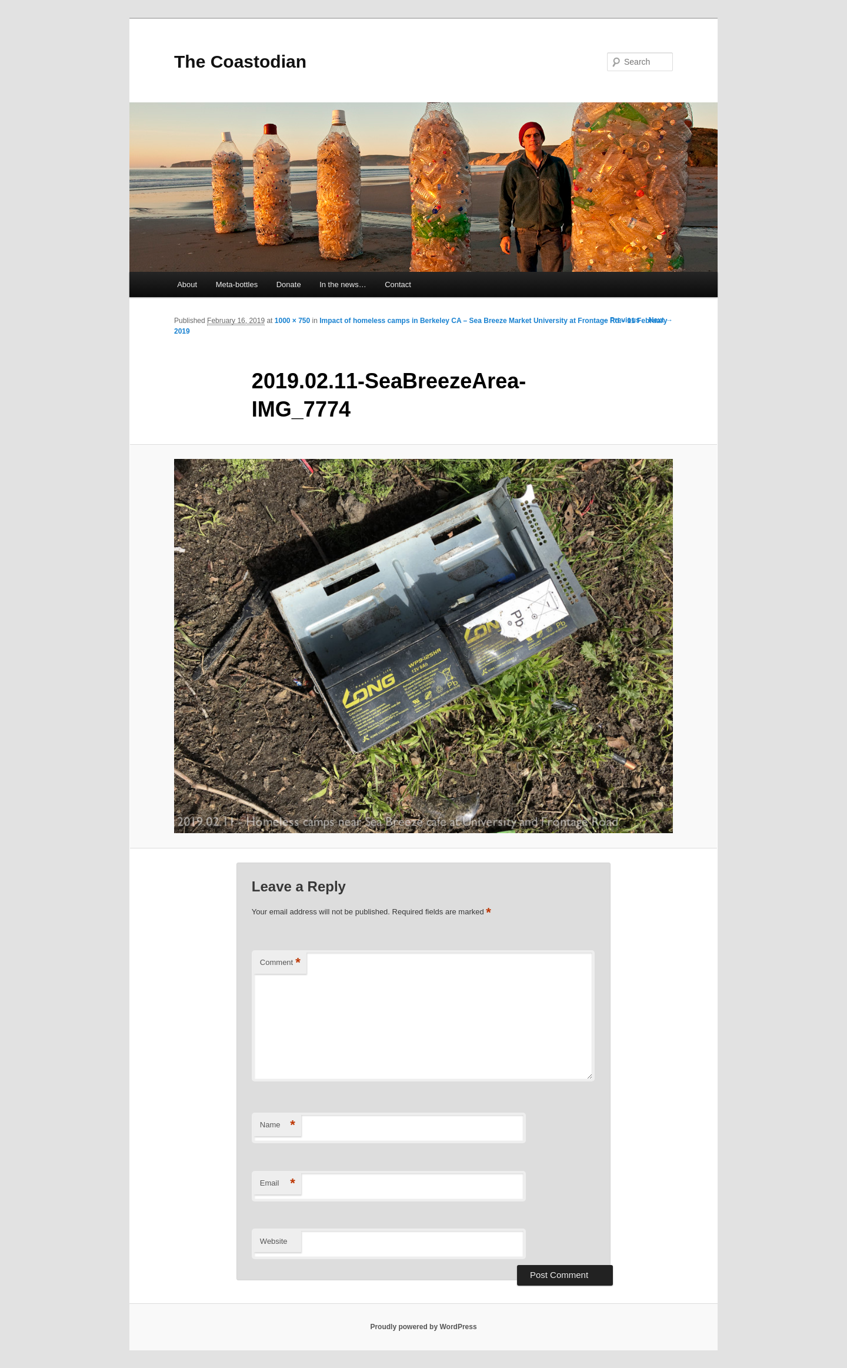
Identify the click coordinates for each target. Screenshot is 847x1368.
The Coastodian (240, 61)
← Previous (620, 320)
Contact (398, 284)
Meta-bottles (237, 284)
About (187, 284)
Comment (280, 962)
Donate (288, 284)
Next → (661, 320)
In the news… (342, 284)
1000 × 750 (292, 321)
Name (277, 1125)
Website (274, 1241)
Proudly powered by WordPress (423, 1327)
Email (277, 1183)
